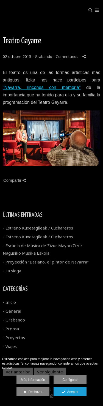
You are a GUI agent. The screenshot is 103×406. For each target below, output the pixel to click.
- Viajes (10, 346)
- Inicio (9, 302)
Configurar (70, 380)
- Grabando (14, 320)
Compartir (14, 180)
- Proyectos (14, 337)
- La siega (12, 270)
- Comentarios (66, 56)
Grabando (43, 56)
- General (12, 311)
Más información (33, 380)
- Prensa (11, 328)
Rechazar (33, 392)
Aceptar (70, 392)
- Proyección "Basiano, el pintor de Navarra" (46, 262)
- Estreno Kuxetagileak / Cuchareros (38, 228)
